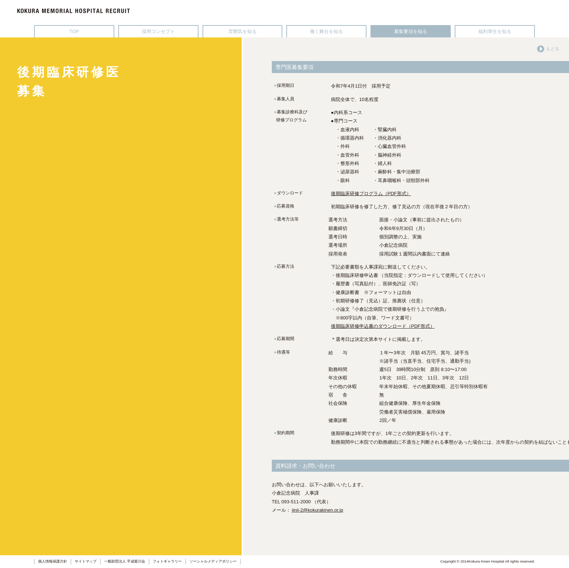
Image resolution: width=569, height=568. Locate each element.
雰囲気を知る (242, 31)
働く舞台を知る (326, 31)
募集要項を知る (410, 31)
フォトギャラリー (167, 561)
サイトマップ (86, 561)
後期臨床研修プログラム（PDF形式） (371, 193)
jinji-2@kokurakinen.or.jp (317, 510)
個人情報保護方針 (52, 561)
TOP (74, 31)
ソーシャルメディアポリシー (213, 561)
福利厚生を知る (494, 31)
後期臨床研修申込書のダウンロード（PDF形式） (383, 326)
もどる (548, 48)
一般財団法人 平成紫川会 (124, 561)
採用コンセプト (158, 31)
